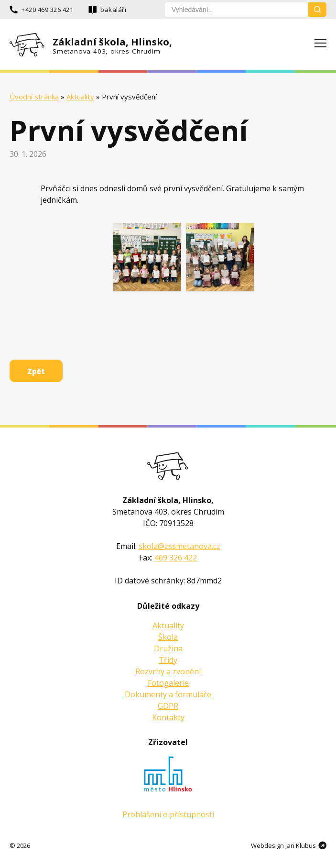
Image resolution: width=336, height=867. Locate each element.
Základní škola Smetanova (168, 466)
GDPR (168, 706)
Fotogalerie (168, 683)
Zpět (36, 371)
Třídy (168, 660)
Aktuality (80, 96)
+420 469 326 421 (47, 9)
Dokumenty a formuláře (168, 694)
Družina (168, 648)
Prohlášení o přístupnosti (168, 814)
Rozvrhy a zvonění (168, 671)
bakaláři (113, 9)
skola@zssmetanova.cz (179, 546)
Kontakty (168, 717)
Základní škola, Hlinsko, (113, 45)
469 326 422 (175, 557)
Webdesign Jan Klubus (283, 845)
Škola (168, 637)
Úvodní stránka (34, 96)
